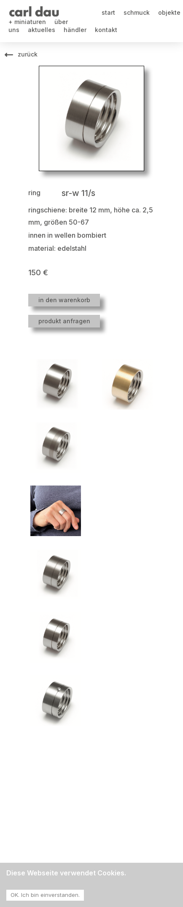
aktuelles (41, 29)
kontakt (106, 29)
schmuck (137, 12)
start (108, 12)
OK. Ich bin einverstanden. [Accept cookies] (45, 894)
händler (75, 29)
